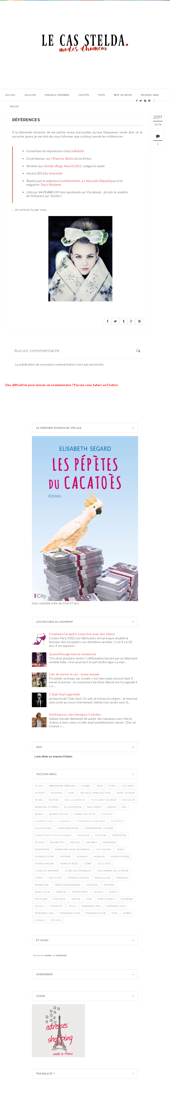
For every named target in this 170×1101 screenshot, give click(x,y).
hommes (82, 856)
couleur (83, 835)
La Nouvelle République (99, 181)
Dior (100, 785)
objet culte (42, 891)
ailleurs (30, 95)
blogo (39, 814)
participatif (80, 891)
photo (113, 891)
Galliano (128, 785)
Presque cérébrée (57, 95)
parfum (61, 891)
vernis (127, 913)
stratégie (56, 906)
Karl (71, 792)
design (39, 842)
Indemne (57, 792)
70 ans (39, 785)
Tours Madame (50, 184)
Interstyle (55, 173)
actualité (128, 799)
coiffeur (117, 821)
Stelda (14, 106)
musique (92, 884)
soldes (39, 906)
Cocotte (84, 95)
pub (89, 899)
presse (76, 899)
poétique (59, 899)
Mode (45, 756)
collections (43, 828)
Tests (101, 95)
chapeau (107, 814)
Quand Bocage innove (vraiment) (72, 654)
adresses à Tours (46, 807)
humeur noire (44, 863)
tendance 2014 (44, 913)
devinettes (57, 842)
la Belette (77, 151)
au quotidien (73, 807)
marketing (42, 884)
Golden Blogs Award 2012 (62, 166)
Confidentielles (69, 181)
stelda (47, 955)
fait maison (103, 849)
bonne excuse (58, 814)
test (114, 913)
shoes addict (106, 899)
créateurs (119, 835)
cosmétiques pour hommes (53, 835)
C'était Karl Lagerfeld (64, 694)
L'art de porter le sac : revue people (74, 674)
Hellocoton (61, 955)
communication (67, 828)
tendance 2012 (90, 906)
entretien (109, 842)
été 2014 (56, 920)
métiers (109, 884)
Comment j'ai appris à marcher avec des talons (82, 634)
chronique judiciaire (90, 821)
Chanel (86, 785)
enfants (91, 842)
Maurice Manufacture (95, 792)
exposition (42, 849)
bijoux (112, 807)
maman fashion (78, 877)
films (120, 849)
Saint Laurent (126, 792)
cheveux (65, 821)
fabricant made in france (72, 849)
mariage (122, 877)
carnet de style (85, 814)
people (98, 891)
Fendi (112, 785)
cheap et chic (44, 821)
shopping (127, 899)
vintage (40, 920)
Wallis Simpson (74, 799)
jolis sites (104, 863)
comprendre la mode (98, 828)
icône (88, 863)
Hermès (40, 792)
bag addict (94, 807)
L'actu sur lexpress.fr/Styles (53, 756)
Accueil (10, 95)
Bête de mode (123, 95)
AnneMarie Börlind (62, 785)
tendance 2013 (115, 906)
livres (39, 877)
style (72, 906)
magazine (55, 877)
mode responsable (68, 884)
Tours (39, 799)
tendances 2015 (70, 913)
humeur (99, 856)
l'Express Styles (62, 158)
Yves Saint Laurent (103, 799)
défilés (75, 842)
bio (124, 807)
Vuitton (53, 799)
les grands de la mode (112, 870)
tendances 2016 (95, 913)
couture (100, 835)
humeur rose (69, 863)
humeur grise (119, 856)
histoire (65, 856)
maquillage (103, 877)
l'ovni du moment (47, 870)
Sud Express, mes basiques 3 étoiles (75, 714)
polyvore (41, 899)
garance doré (44, 856)
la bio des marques (78, 870)
